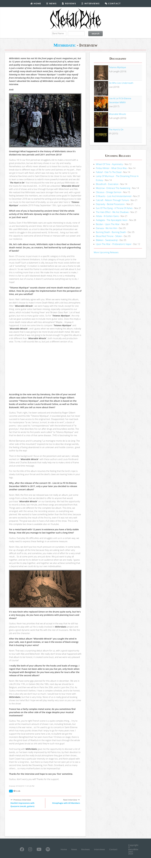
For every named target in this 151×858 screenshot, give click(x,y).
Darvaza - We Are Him (106, 228)
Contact (113, 3)
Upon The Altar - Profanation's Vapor (114, 244)
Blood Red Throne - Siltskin (109, 236)
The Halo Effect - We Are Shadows (112, 212)
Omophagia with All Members (66, 803)
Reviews (69, 3)
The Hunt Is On (116, 129)
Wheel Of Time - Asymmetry (109, 164)
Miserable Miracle (117, 114)
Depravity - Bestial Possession (110, 204)
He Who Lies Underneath (121, 82)
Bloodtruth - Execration (107, 184)
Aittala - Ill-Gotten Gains (107, 216)
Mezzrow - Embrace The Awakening (113, 188)
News (51, 3)
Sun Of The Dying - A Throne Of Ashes (114, 208)
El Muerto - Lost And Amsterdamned (113, 196)
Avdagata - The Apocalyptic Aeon (111, 220)
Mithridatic (65, 45)
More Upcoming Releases (106, 252)
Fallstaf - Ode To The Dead (109, 172)
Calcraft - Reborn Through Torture (112, 200)
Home (35, 3)
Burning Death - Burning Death (111, 232)
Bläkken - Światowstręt (107, 240)
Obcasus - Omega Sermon (109, 192)
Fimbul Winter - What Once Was (111, 168)
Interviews (90, 3)
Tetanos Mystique (117, 67)
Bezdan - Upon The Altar (108, 224)
